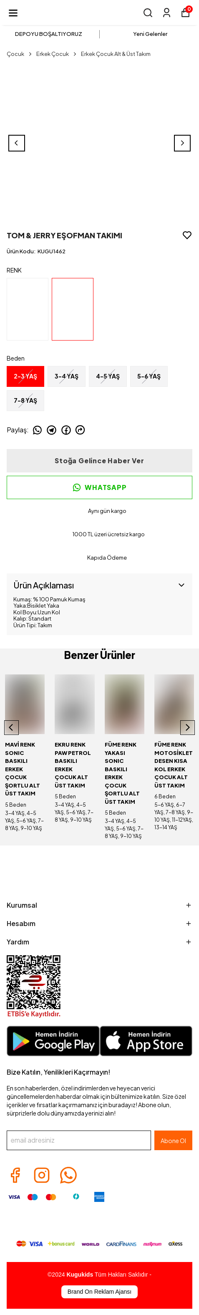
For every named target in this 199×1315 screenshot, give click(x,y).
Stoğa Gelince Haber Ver (99, 460)
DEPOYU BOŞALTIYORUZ (48, 33)
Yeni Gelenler (150, 33)
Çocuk (20, 53)
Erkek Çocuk (57, 53)
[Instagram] (41, 1175)
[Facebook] (15, 1175)
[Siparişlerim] (166, 13)
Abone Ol (173, 1140)
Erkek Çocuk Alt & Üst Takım (116, 53)
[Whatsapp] (68, 1175)
